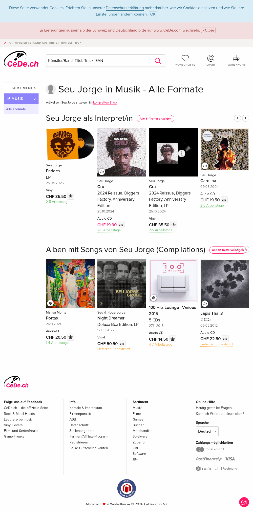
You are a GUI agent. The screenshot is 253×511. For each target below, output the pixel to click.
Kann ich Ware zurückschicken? (220, 414)
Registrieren (78, 442)
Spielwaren (141, 436)
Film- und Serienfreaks (21, 431)
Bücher (138, 425)
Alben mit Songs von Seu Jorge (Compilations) (125, 250)
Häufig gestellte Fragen (214, 408)
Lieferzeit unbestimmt (113, 349)
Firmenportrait (80, 414)
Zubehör (139, 442)
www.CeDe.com (168, 30)
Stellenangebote (81, 431)
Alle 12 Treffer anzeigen (228, 250)
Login (211, 60)
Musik (17, 99)
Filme (137, 414)
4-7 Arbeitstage (160, 344)
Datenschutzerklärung (125, 7)
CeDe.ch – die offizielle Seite (26, 408)
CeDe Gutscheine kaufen (88, 448)
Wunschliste (185, 60)
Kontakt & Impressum (85, 408)
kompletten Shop (105, 103)
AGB (72, 419)
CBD (136, 448)
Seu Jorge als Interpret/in (89, 118)
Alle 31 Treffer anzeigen (155, 119)
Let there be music (18, 419)
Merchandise (142, 431)
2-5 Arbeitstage (57, 202)
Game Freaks (14, 436)
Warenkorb (236, 60)
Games (138, 419)
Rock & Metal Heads (19, 414)
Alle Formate (16, 109)
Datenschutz (79, 425)
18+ (135, 459)
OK (153, 14)
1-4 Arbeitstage (57, 343)
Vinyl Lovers (13, 425)
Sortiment (22, 88)
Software (139, 454)
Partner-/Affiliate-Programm (89, 436)
